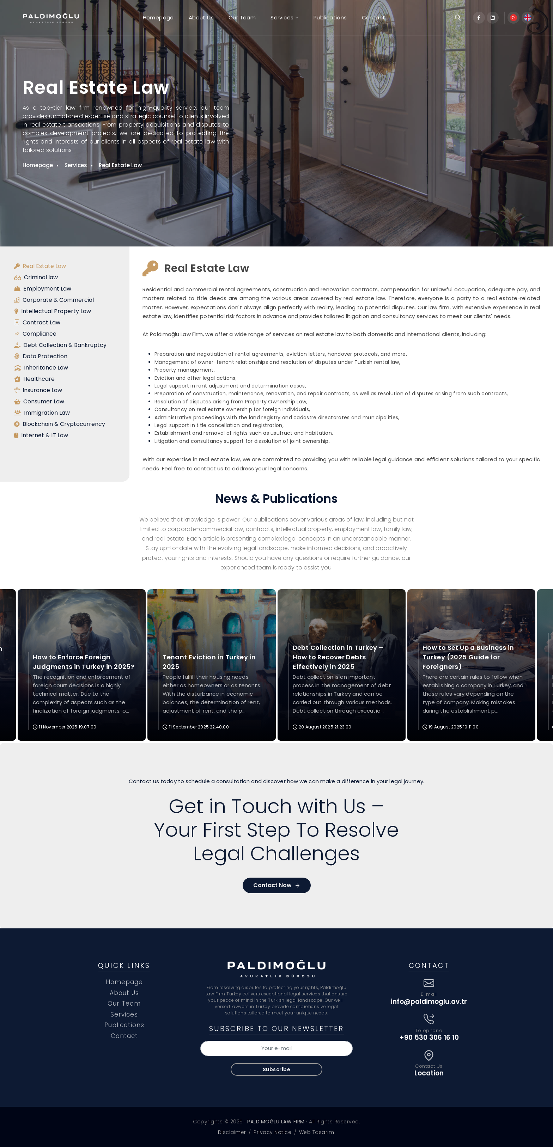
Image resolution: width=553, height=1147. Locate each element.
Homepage (38, 165)
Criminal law (36, 277)
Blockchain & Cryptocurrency (59, 424)
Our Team (124, 1003)
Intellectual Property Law (52, 311)
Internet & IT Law (41, 435)
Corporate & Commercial (54, 300)
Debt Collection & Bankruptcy (60, 345)
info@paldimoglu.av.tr (429, 1001)
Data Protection (40, 356)
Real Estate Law (120, 165)
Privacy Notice (272, 1132)
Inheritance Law (41, 367)
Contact (124, 1036)
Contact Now (276, 885)
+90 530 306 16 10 (429, 1037)
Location (429, 1073)
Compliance (35, 334)
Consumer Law (39, 401)
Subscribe (277, 1069)
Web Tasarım (316, 1132)
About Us (124, 993)
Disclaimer (232, 1132)
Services (76, 165)
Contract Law (37, 322)
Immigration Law (42, 413)
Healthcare (34, 379)
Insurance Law (38, 390)
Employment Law (42, 288)
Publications (124, 1025)
